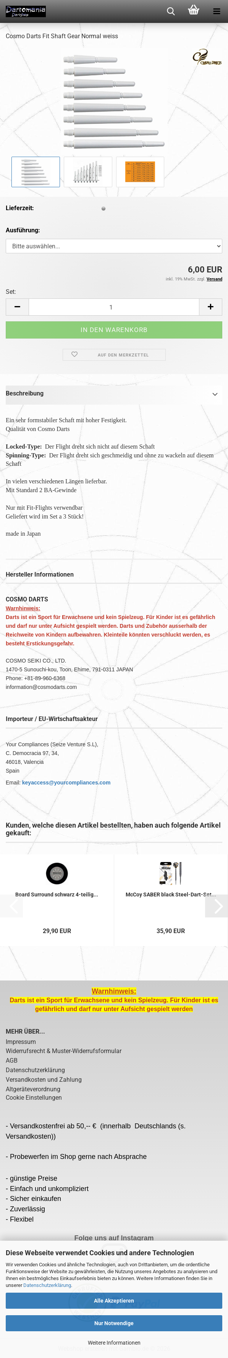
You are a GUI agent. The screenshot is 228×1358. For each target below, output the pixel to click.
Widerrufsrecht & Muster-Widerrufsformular (63, 1051)
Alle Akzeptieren (114, 1301)
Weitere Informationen (114, 1343)
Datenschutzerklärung (47, 1285)
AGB (12, 1060)
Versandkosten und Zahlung (44, 1079)
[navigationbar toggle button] (216, 11)
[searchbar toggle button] (170, 11)
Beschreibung (25, 393)
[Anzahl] (114, 307)
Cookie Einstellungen (34, 1097)
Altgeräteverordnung (33, 1089)
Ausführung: (23, 230)
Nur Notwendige (114, 1323)
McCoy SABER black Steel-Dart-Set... (171, 894)
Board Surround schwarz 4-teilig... (56, 894)
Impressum (21, 1041)
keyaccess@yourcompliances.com (66, 782)
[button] (17, 307)
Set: (11, 291)
